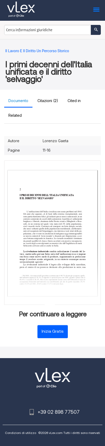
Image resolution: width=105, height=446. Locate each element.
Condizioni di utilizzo (20, 432)
